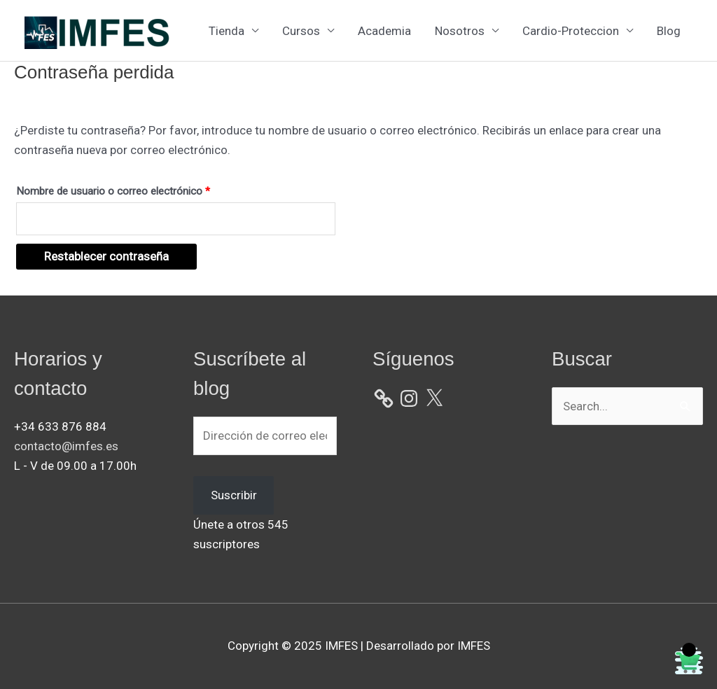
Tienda (226, 31)
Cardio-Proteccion (570, 31)
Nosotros (460, 31)
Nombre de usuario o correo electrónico (137, 189)
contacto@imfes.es (66, 446)
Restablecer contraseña (106, 256)
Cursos (301, 31)
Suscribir (234, 495)
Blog (669, 31)
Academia (384, 31)
